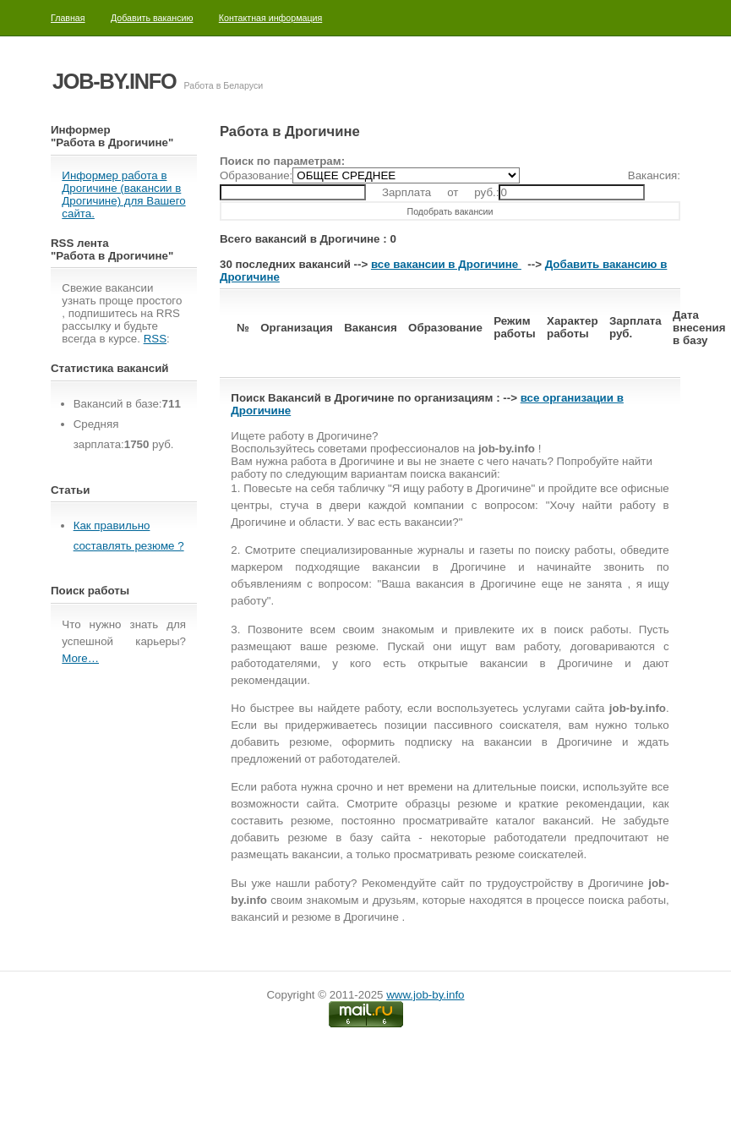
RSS (155, 338)
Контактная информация (270, 18)
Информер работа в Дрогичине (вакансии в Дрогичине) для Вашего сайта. (123, 194)
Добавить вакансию (152, 18)
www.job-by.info (425, 994)
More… (80, 658)
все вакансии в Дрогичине (446, 264)
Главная (68, 18)
